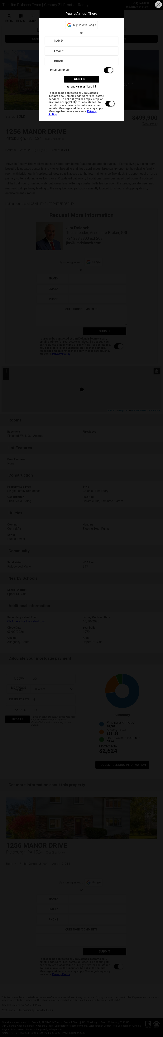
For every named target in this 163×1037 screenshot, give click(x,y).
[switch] (82, 70)
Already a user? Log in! (81, 86)
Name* (58, 40)
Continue (81, 79)
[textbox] (94, 40)
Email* (59, 51)
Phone (58, 61)
